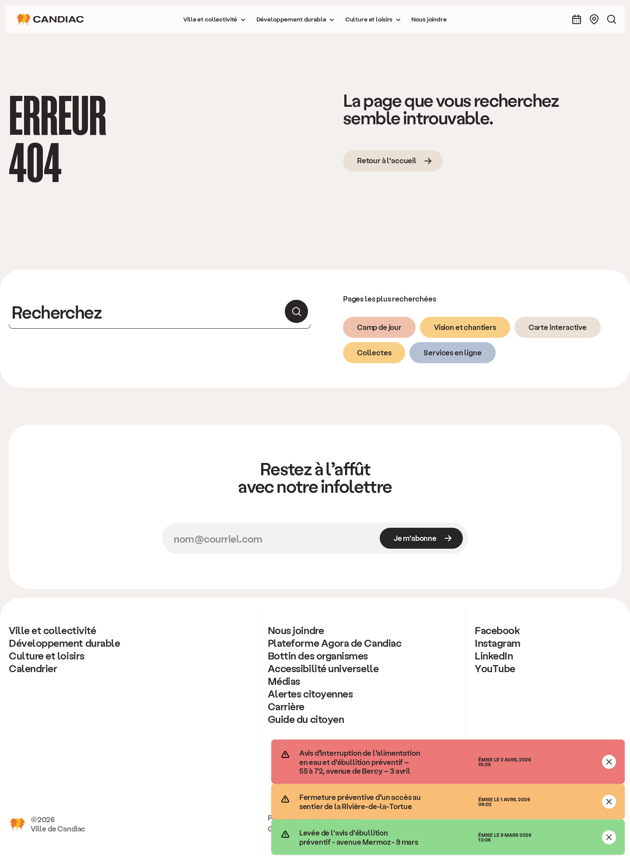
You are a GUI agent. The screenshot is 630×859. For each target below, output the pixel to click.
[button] (214, 19)
